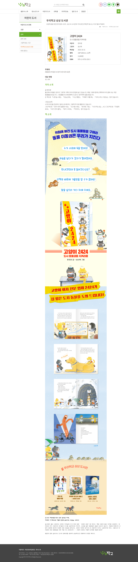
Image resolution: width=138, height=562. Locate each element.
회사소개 (38, 550)
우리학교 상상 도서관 (27, 47)
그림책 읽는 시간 (26, 43)
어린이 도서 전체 (26, 25)
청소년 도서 (35, 11)
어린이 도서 (46, 11)
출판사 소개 (24, 11)
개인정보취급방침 (30, 550)
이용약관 (21, 550)
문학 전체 (23, 39)
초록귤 (56, 11)
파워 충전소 (24, 51)
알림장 (83, 11)
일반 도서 (75, 11)
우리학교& (65, 11)
